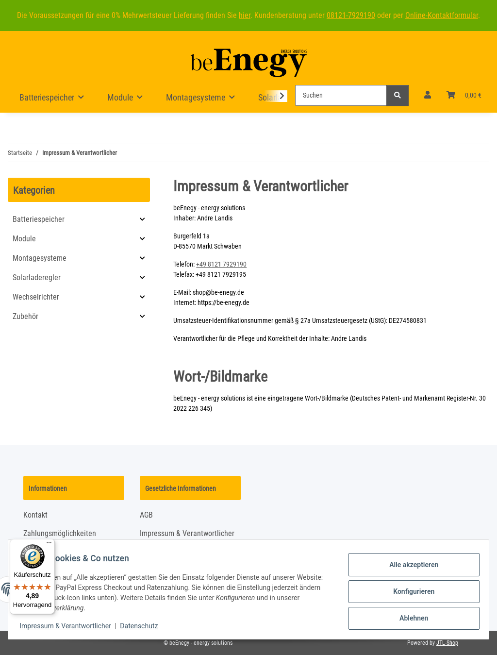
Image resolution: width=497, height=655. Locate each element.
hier (244, 15)
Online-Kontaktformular (441, 15)
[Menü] (49, 545)
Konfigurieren (409, 591)
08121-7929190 (351, 15)
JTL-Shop (447, 642)
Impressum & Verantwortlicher (70, 626)
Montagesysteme (39, 258)
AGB (146, 515)
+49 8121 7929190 (221, 264)
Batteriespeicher (39, 219)
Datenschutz (143, 626)
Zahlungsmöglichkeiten (59, 533)
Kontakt (35, 515)
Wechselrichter (36, 297)
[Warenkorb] (464, 95)
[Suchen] (341, 95)
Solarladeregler (37, 277)
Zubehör (25, 316)
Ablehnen (409, 617)
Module (24, 238)
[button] (427, 95)
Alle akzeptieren (409, 566)
